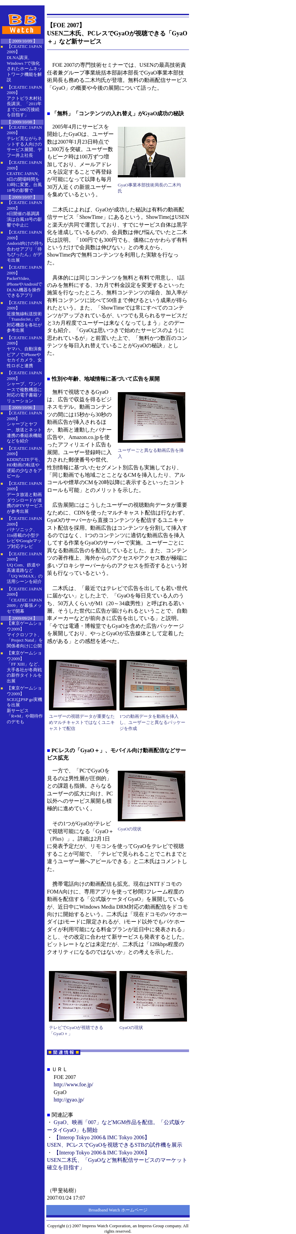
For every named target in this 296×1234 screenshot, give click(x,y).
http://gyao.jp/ (69, 1100)
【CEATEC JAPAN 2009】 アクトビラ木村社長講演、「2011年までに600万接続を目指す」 (24, 101)
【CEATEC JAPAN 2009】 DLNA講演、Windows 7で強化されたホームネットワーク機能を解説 (24, 63)
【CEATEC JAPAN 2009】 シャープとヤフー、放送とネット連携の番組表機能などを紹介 (24, 426)
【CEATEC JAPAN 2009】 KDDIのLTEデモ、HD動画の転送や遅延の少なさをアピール (25, 462)
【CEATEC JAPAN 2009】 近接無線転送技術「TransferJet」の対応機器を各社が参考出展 (24, 316)
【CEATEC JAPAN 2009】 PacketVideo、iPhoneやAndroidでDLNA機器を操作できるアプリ (24, 281)
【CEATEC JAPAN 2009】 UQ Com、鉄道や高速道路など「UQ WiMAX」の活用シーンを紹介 (25, 567)
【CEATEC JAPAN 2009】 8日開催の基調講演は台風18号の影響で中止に (24, 213)
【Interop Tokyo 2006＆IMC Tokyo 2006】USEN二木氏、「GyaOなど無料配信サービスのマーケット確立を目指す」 (117, 1160)
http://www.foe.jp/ (73, 1084)
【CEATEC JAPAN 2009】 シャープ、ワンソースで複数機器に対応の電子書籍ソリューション (24, 386)
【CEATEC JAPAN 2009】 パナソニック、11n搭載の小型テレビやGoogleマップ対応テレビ (24, 532)
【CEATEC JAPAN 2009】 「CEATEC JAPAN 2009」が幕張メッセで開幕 (24, 600)
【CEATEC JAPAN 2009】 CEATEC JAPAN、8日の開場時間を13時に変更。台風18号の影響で (24, 176)
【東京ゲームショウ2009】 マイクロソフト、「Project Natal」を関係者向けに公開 (25, 634)
